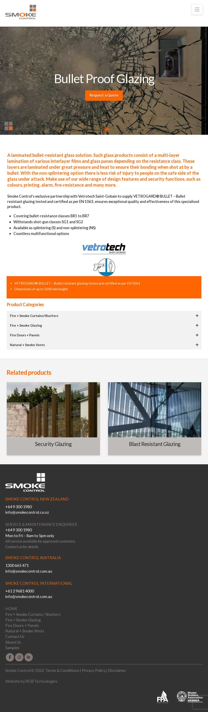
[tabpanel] (104, 82)
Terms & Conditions (62, 670)
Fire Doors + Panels (22, 625)
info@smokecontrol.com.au (28, 571)
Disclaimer (117, 670)
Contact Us (14, 636)
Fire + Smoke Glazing (23, 619)
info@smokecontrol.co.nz (27, 512)
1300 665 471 (17, 565)
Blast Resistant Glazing (154, 443)
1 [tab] (106, 129)
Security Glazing (53, 443)
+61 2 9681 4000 (19, 590)
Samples (12, 647)
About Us (13, 642)
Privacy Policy (93, 670)
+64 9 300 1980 (18, 506)
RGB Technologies (41, 681)
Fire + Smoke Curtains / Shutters (33, 614)
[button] (197, 9)
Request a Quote (104, 95)
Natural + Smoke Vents (24, 630)
